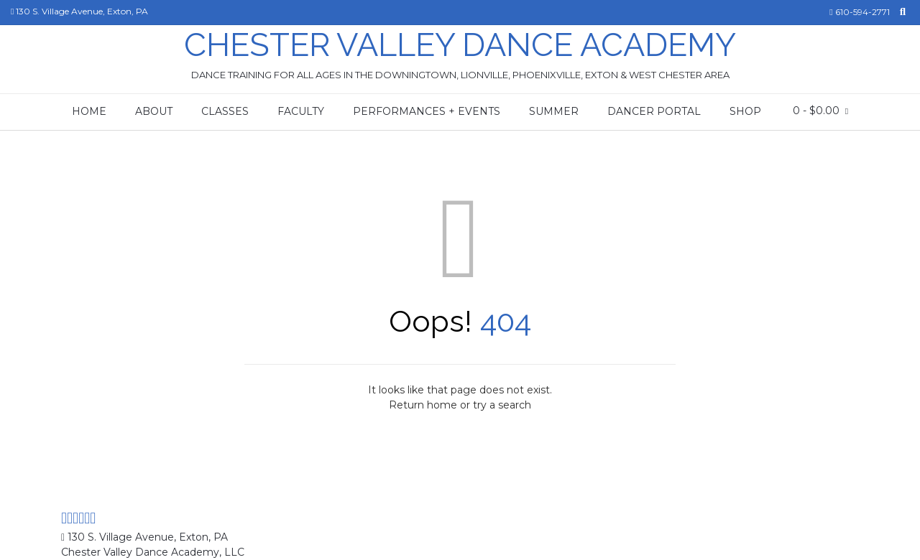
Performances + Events (426, 111)
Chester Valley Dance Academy (460, 45)
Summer (554, 111)
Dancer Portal (654, 111)
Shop (745, 111)
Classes (225, 111)
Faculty (300, 111)
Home (89, 111)
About (153, 111)
